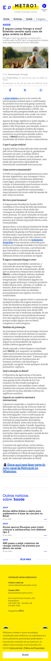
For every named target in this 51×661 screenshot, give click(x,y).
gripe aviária (11, 98)
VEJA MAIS (25, 559)
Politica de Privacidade (34, 648)
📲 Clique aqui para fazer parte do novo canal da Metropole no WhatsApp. (24, 468)
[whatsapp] (41, 90)
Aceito (25, 655)
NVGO (21, 611)
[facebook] (10, 90)
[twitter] (24, 90)
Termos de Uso (15, 648)
